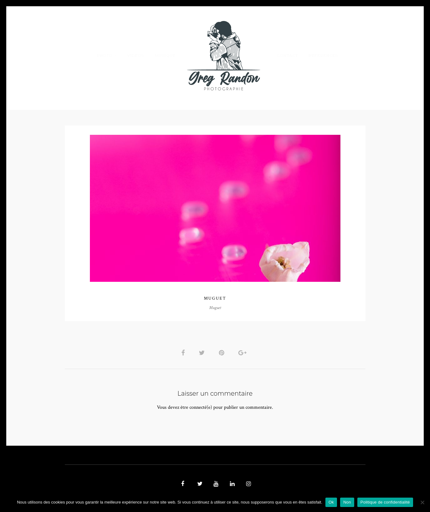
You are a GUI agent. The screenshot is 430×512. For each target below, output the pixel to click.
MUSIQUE (165, 55)
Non (347, 502)
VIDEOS (135, 55)
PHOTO (105, 55)
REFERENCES (323, 55)
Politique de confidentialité (385, 502)
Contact (287, 55)
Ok (331, 502)
